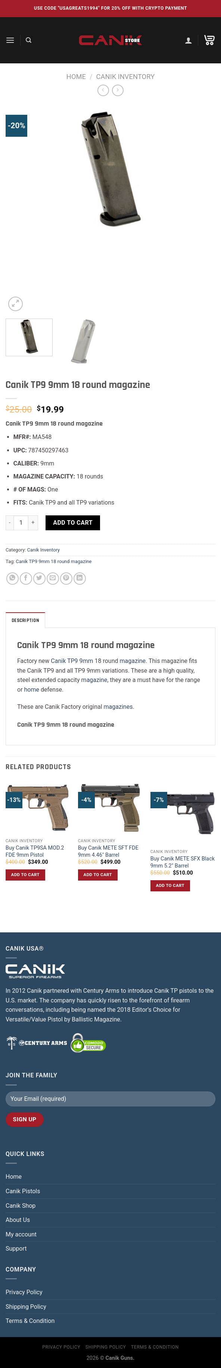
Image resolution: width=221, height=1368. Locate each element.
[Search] (28, 40)
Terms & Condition (30, 1320)
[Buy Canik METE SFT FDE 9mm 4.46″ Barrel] (110, 808)
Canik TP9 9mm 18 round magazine (53, 561)
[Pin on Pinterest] (66, 578)
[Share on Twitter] (39, 578)
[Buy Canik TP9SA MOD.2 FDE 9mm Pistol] (38, 808)
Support (16, 1248)
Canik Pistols (23, 1191)
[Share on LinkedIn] (80, 578)
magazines (118, 706)
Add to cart (73, 522)
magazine (133, 660)
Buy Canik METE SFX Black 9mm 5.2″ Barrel (182, 862)
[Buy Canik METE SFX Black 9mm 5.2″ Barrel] (182, 813)
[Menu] (10, 40)
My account (21, 1234)
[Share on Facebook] (26, 578)
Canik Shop (20, 1205)
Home (76, 76)
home (31, 689)
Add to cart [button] (25, 874)
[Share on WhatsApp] (12, 578)
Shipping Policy (26, 1306)
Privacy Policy (24, 1292)
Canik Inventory (125, 76)
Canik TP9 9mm (72, 660)
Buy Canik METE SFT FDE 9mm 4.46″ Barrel (108, 851)
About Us (18, 1219)
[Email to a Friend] (53, 578)
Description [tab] (25, 620)
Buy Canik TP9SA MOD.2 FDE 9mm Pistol (35, 851)
